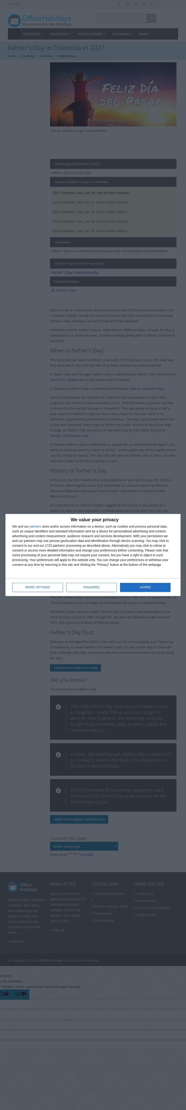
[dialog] (93, 555)
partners (35, 526)
